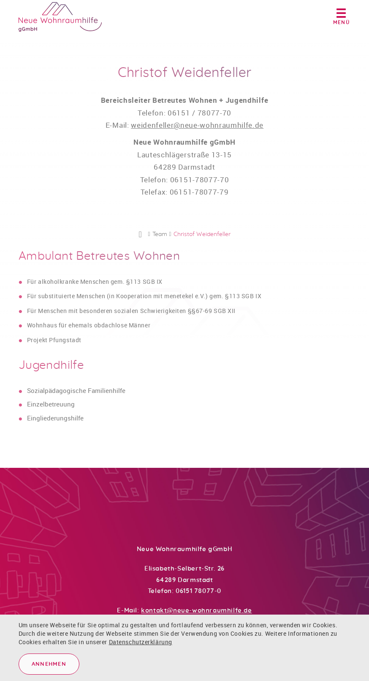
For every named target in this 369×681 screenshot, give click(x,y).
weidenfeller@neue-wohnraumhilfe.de (197, 129)
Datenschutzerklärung (140, 642)
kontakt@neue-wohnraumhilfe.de (196, 610)
